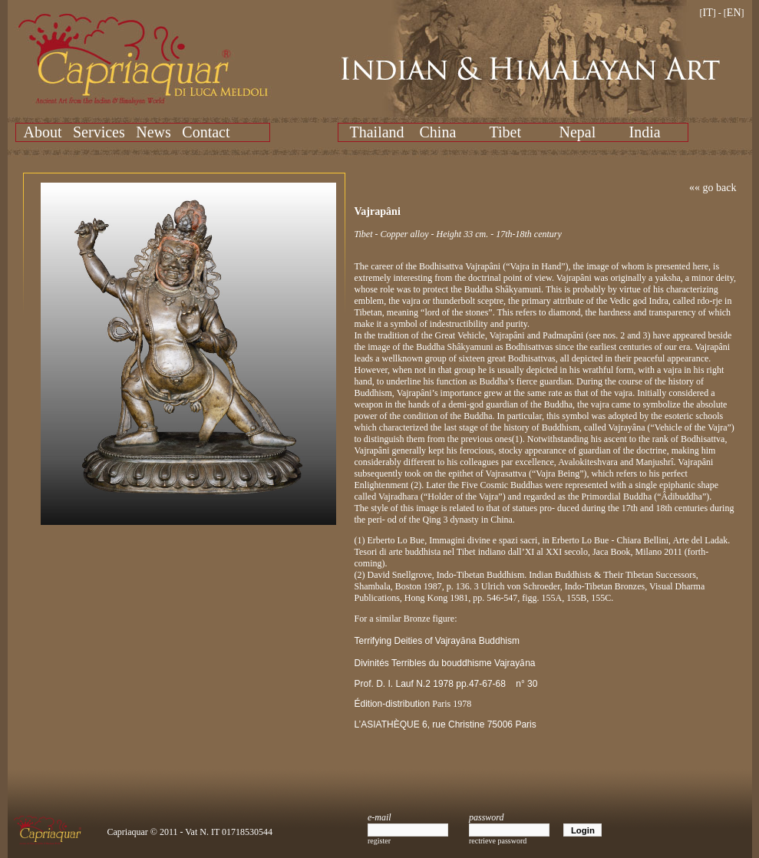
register (379, 841)
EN (734, 12)
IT (708, 12)
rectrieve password (497, 841)
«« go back (712, 187)
